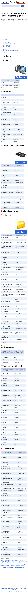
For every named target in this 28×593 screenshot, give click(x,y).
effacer (4, 412)
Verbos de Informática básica (10, 50)
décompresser (6, 397)
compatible (5, 362)
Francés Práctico (17, 588)
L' (5, 311)
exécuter (5, 427)
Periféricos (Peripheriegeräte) (10, 43)
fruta (11, 561)
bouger (4, 444)
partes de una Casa (16, 561)
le (5, 87)
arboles (22, 565)
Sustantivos (6, 46)
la (6, 102)
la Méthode (5, 507)
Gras (4, 359)
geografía (6, 562)
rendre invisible (6, 390)
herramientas (23, 561)
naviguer (5, 439)
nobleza (21, 564)
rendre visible (6, 405)
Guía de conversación (19, 567)
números (2, 564)
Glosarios (7, 9)
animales (7, 560)
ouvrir (4, 432)
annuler (4, 375)
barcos (19, 560)
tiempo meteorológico (5, 565)
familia (2, 562)
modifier (5, 380)
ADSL (4, 197)
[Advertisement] (17, 30)
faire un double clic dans (8, 400)
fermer (4, 434)
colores (24, 562)
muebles (10, 564)
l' (5, 82)
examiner (5, 402)
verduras (12, 565)
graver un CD (6, 395)
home (2, 560)
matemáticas (11, 562)
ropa (24, 564)
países (6, 564)
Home (2, 9)
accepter (5, 383)
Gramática (4, 588)
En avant (5, 355)
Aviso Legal (25, 591)
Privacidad (20, 591)
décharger (5, 420)
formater (5, 417)
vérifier (4, 442)
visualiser (5, 388)
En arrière (5, 357)
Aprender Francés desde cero (7, 567)
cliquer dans (5, 373)
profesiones (17, 565)
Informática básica (6, 45)
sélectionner (5, 393)
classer (4, 437)
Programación (5, 52)
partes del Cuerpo (18, 562)
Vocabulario (10, 588)
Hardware (4, 39)
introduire (5, 410)
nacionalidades (16, 564)
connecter (5, 385)
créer (4, 415)
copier (4, 425)
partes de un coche (13, 560)
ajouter (4, 422)
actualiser (5, 378)
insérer (4, 407)
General (6, 41)
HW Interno (6, 42)
